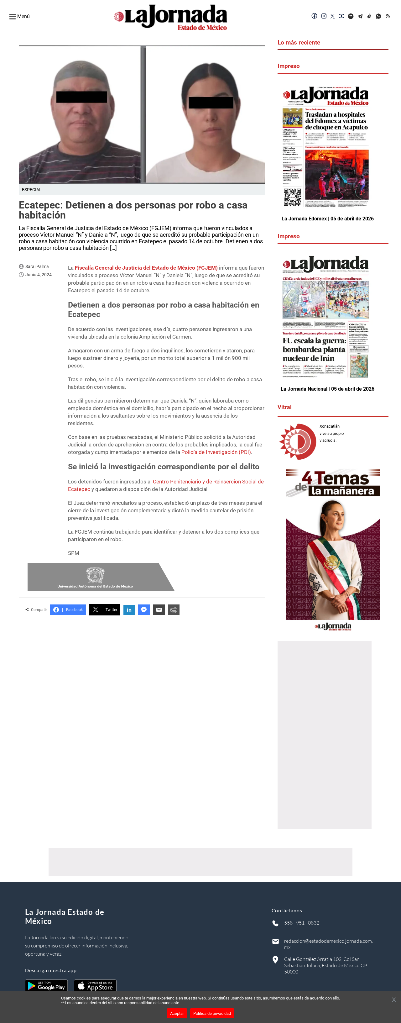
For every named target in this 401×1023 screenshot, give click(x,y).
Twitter (104, 610)
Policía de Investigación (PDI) (216, 452)
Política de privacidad (212, 1013)
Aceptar (177, 1013)
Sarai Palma (37, 266)
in (129, 610)
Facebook (68, 610)
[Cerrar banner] (394, 1000)
